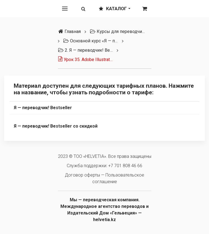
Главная (69, 31)
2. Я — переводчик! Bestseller (85, 50)
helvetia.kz (104, 219)
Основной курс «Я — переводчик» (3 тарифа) (90, 40)
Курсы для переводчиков (117, 31)
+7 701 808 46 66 (125, 165)
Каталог (114, 8)
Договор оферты (82, 175)
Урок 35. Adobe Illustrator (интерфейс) (85, 59)
